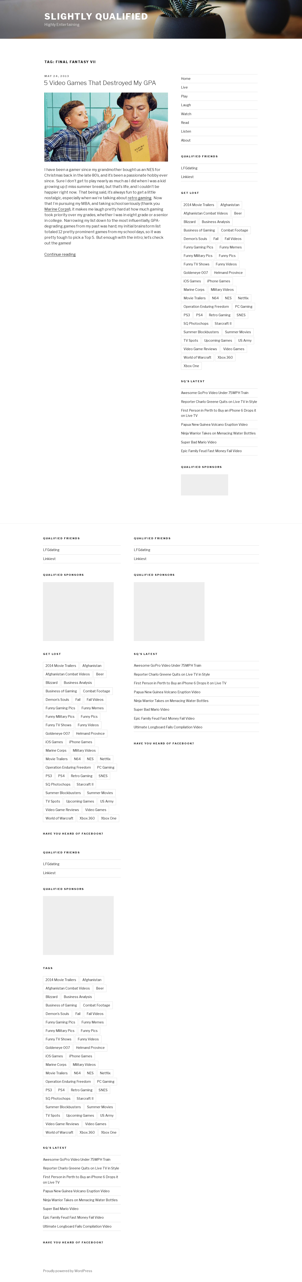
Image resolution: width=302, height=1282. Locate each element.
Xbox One (191, 366)
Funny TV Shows (197, 264)
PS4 (199, 315)
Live (184, 87)
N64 (215, 298)
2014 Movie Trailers (199, 205)
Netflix (243, 298)
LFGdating (189, 168)
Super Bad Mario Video (199, 442)
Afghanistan (229, 205)
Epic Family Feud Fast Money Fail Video (211, 451)
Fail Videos (233, 239)
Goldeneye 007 (196, 273)
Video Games (233, 349)
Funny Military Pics (198, 256)
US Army (245, 340)
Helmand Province (228, 273)
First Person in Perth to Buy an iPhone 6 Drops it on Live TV (180, 683)
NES (228, 298)
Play (184, 96)
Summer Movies (238, 332)
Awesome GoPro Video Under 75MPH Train (214, 393)
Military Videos (222, 290)
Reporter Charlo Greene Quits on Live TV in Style (219, 402)
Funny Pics (227, 256)
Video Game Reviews (200, 349)
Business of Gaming (199, 230)
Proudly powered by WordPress (67, 1271)
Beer (238, 213)
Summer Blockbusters (201, 332)
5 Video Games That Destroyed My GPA (100, 82)
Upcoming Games (218, 340)
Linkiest (187, 177)
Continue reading (60, 254)
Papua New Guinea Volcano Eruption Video (214, 424)
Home (186, 79)
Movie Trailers (195, 298)
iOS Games (192, 281)
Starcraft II (223, 323)
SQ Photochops (196, 323)
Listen (186, 131)
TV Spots (191, 340)
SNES (241, 315)
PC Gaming (243, 306)
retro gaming (139, 198)
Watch (186, 114)
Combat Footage (234, 230)
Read (185, 123)
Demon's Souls (195, 239)
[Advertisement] (204, 484)
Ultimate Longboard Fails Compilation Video (77, 1226)
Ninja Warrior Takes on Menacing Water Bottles (218, 433)
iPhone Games (218, 281)
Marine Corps (56, 209)
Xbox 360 (225, 357)
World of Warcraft (197, 357)
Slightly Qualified (96, 16)
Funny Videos (226, 264)
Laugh (186, 105)
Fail (215, 239)
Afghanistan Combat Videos (206, 213)
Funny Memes (230, 247)
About (186, 140)
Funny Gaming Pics (198, 247)
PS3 (187, 315)
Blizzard (190, 222)
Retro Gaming (220, 315)
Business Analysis (216, 222)
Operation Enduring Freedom (206, 306)
